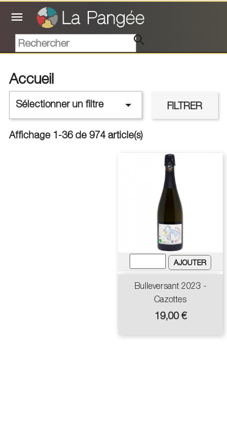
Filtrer (184, 105)
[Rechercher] (75, 43)
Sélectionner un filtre (76, 105)
